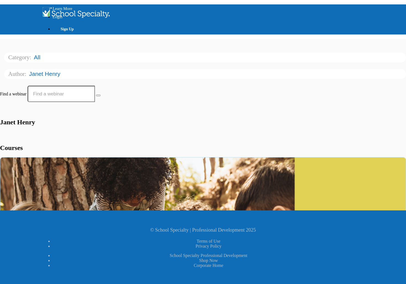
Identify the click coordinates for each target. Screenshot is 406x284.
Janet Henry (45, 74)
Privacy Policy (209, 246)
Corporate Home (208, 265)
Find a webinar (13, 94)
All (38, 57)
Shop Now (208, 260)
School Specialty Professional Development (208, 255)
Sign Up (67, 29)
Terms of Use (209, 241)
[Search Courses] (98, 95)
